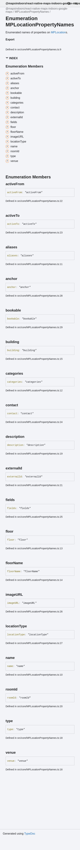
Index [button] (12, 58)
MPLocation (58, 32)
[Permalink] (27, 184)
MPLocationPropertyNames (32, 11)
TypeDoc (29, 833)
